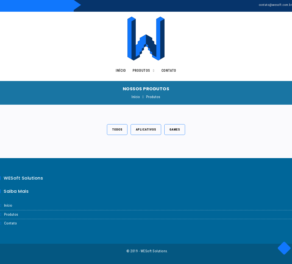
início (8, 205)
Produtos (141, 70)
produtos (11, 214)
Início (121, 70)
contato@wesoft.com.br (275, 5)
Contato (168, 70)
